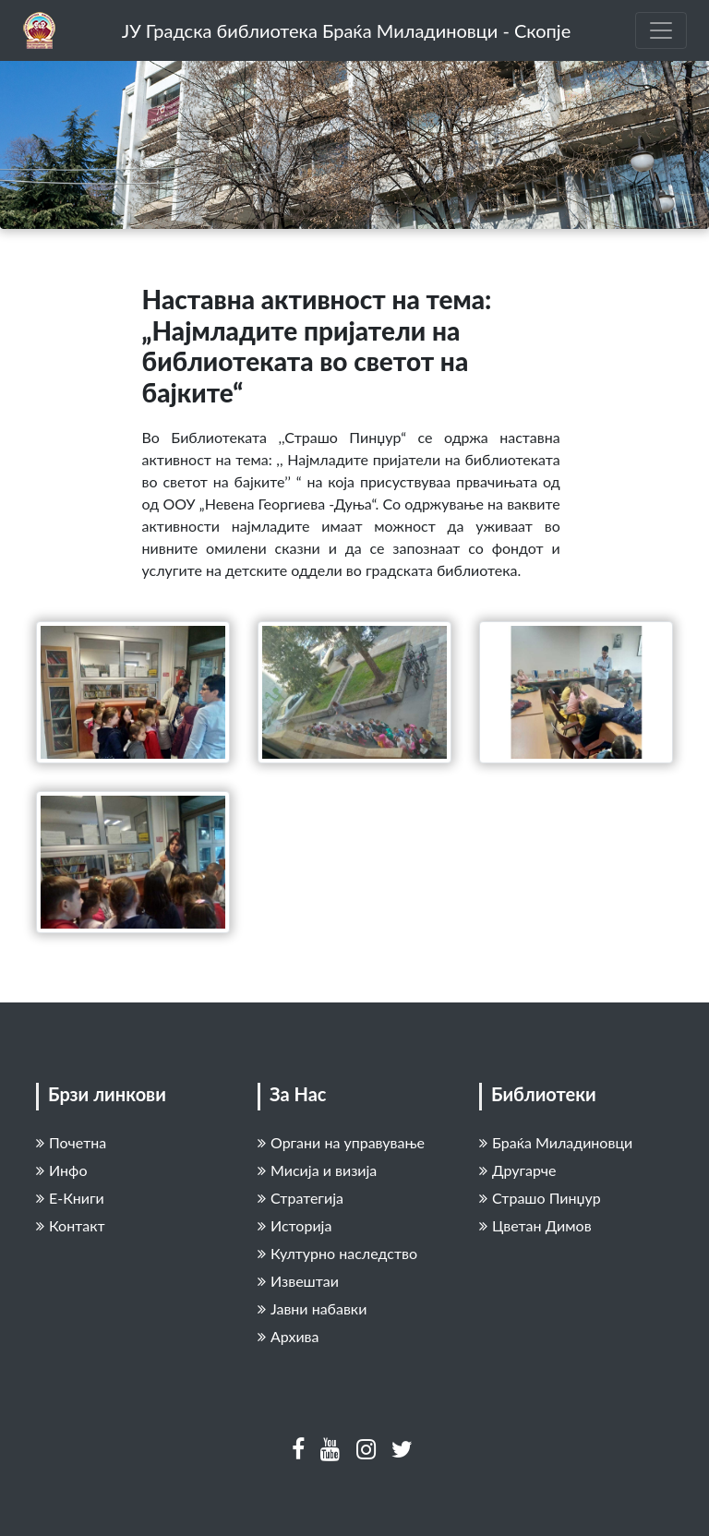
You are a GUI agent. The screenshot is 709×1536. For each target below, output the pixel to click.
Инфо (61, 1170)
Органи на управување (341, 1142)
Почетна (71, 1142)
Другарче (518, 1170)
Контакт (70, 1225)
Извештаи (298, 1281)
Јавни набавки (312, 1308)
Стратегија (300, 1197)
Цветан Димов (535, 1225)
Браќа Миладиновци (555, 1142)
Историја (294, 1225)
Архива (288, 1336)
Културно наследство (337, 1253)
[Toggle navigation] (661, 30)
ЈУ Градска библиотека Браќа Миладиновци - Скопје (346, 30)
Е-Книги (70, 1197)
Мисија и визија (317, 1170)
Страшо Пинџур (540, 1197)
